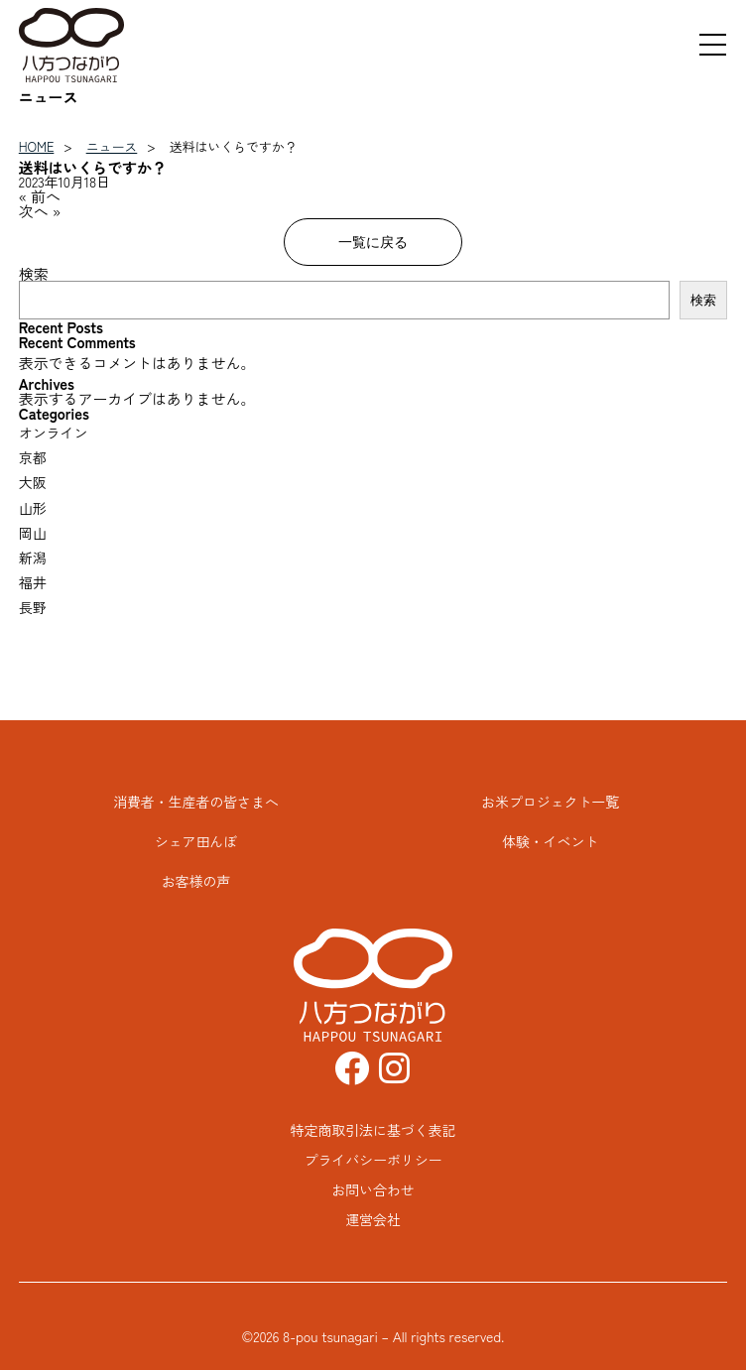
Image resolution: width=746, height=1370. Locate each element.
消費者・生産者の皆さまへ (196, 801)
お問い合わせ (372, 1189)
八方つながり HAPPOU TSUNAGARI (71, 45)
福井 (33, 582)
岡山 (33, 533)
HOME (37, 146)
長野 (33, 607)
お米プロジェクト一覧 (550, 801)
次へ (34, 210)
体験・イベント (550, 841)
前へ (46, 196)
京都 (33, 457)
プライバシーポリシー (372, 1160)
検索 (34, 273)
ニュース (112, 146)
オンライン (53, 432)
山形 (33, 508)
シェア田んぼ (196, 841)
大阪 (33, 482)
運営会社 (373, 1219)
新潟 (33, 557)
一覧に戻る (373, 241)
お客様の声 (196, 881)
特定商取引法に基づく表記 (373, 1130)
